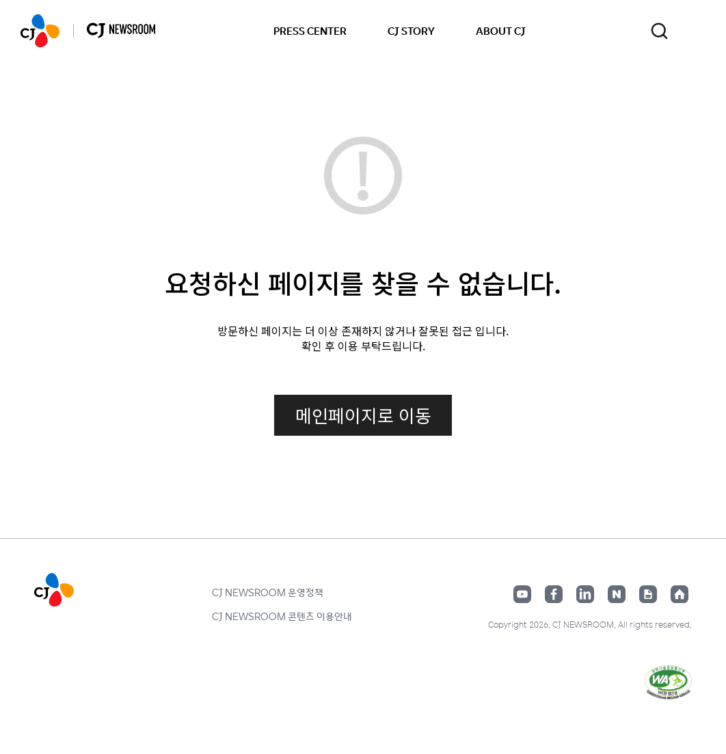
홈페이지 (679, 594)
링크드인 (585, 594)
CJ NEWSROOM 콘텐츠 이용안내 (282, 616)
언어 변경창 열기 (696, 31)
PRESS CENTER (310, 31)
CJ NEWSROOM (40, 30)
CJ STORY (411, 31)
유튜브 (522, 594)
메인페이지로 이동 (363, 415)
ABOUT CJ (501, 31)
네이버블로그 (616, 594)
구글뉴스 (648, 594)
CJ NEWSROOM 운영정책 (267, 592)
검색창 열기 (659, 31)
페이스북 (553, 594)
